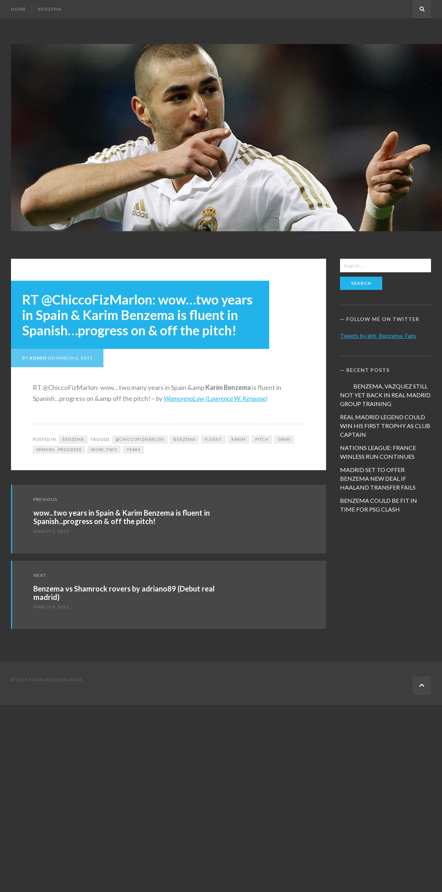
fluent (213, 439)
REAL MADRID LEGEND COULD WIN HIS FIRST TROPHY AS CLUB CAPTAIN (385, 425)
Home (18, 9)
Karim (238, 439)
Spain (284, 439)
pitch (262, 439)
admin (38, 358)
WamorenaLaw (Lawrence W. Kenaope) (215, 398)
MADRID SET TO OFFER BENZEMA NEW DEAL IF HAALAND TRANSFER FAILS (378, 478)
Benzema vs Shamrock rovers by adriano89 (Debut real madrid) (124, 592)
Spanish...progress (58, 449)
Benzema (50, 9)
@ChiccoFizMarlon (140, 439)
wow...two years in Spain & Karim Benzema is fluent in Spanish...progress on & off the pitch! (121, 517)
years (133, 449)
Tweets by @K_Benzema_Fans (378, 335)
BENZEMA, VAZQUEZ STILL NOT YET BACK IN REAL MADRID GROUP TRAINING (385, 395)
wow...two (104, 449)
